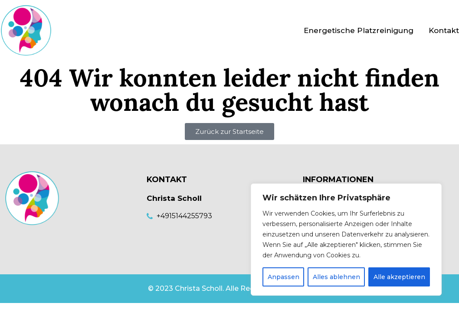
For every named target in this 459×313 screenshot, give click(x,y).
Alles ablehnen (336, 277)
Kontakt (444, 30)
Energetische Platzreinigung (358, 30)
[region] (346, 239)
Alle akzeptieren (399, 277)
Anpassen (283, 277)
